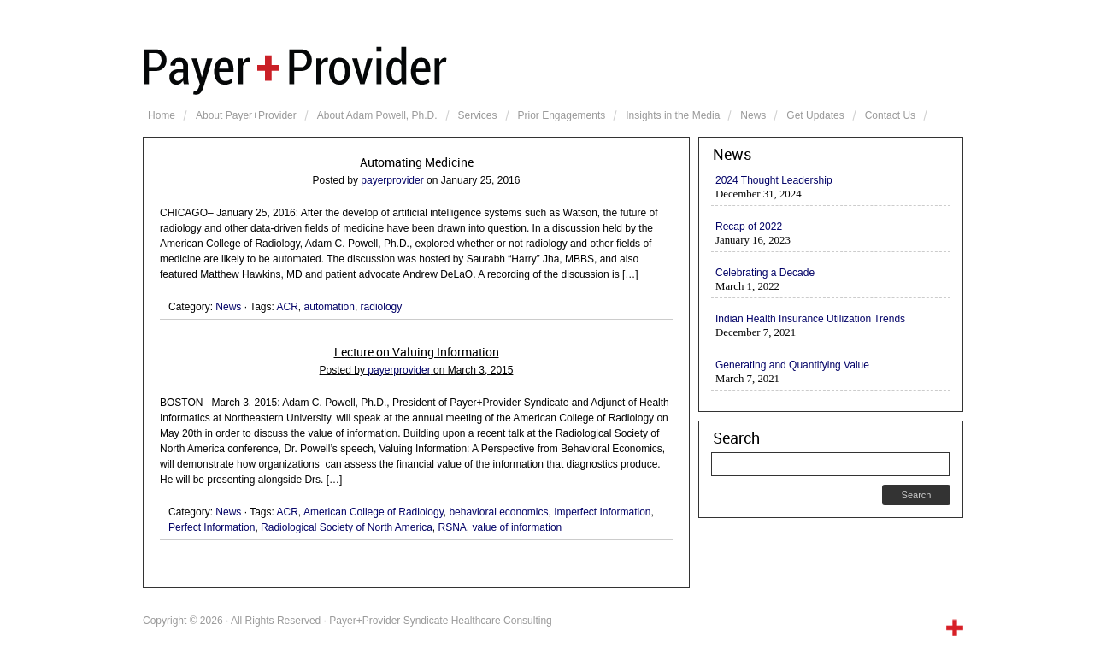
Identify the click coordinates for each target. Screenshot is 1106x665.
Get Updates (815, 115)
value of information (517, 527)
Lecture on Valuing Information (416, 352)
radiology (382, 307)
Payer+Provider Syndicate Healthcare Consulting (553, 68)
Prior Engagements (562, 115)
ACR (287, 307)
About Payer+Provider (246, 115)
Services (477, 115)
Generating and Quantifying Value (792, 365)
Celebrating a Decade (765, 273)
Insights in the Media (673, 115)
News (753, 115)
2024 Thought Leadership (773, 180)
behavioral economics (498, 512)
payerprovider (392, 180)
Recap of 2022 (748, 226)
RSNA (452, 527)
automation (329, 307)
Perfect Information (211, 527)
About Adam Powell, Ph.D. (377, 115)
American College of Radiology (373, 512)
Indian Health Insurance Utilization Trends (810, 319)
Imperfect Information (602, 512)
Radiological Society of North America (346, 527)
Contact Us (890, 115)
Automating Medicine (417, 162)
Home (161, 115)
